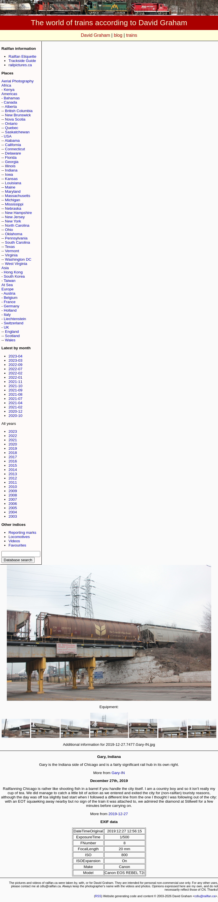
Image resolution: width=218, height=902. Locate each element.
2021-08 (15, 394)
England (12, 331)
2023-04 (15, 356)
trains (131, 35)
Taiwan (10, 280)
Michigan (12, 200)
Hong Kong (13, 272)
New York (13, 221)
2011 (13, 482)
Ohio (9, 230)
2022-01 (15, 377)
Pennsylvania (16, 238)
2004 (13, 512)
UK (6, 327)
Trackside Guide (22, 61)
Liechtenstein (15, 319)
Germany (11, 306)
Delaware (13, 153)
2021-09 (15, 390)
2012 (13, 478)
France (9, 302)
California (13, 145)
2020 (13, 444)
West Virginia (16, 264)
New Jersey (15, 217)
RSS (98, 896)
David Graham (95, 35)
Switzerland (13, 323)
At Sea (7, 285)
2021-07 (15, 399)
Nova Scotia (15, 119)
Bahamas (12, 98)
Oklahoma (13, 234)
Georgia (11, 162)
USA (7, 136)
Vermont (12, 251)
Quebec (11, 128)
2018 (13, 453)
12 (120, 814)
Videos (14, 541)
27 (126, 814)
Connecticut (15, 149)
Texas (10, 247)
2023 (13, 431)
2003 (13, 516)
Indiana (11, 170)
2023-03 (15, 360)
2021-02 (15, 407)
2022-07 (15, 369)
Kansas (11, 179)
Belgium (10, 297)
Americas (9, 94)
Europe (7, 289)
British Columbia (19, 111)
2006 (13, 504)
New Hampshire (18, 213)
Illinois (10, 166)
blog (118, 35)
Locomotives (19, 537)
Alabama (12, 140)
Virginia (11, 255)
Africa (6, 85)
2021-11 (15, 382)
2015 (13, 465)
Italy (7, 314)
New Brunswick (18, 115)
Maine (10, 187)
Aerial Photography (17, 81)
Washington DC (18, 259)
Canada (10, 102)
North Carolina (17, 225)
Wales (10, 340)
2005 (13, 508)
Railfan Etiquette (22, 56)
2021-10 (15, 386)
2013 (13, 474)
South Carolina (17, 242)
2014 (13, 470)
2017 (13, 457)
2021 (13, 440)
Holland (10, 310)
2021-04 (15, 403)
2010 (13, 487)
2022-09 (15, 365)
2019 (13, 448)
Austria (9, 293)
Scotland (12, 336)
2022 (13, 436)
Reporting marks (22, 532)
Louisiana (13, 183)
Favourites (17, 545)
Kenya (9, 89)
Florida (11, 157)
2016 (13, 461)
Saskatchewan (17, 132)
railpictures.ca (20, 65)
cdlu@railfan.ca (204, 896)
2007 (13, 499)
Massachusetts (17, 196)
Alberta (11, 106)
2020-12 (15, 411)
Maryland (13, 191)
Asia (5, 268)
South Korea (14, 276)
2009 (13, 491)
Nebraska (13, 208)
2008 (13, 495)
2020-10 (15, 415)
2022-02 (15, 373)
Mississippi (14, 204)
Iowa (9, 174)
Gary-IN (118, 773)
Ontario (11, 123)
